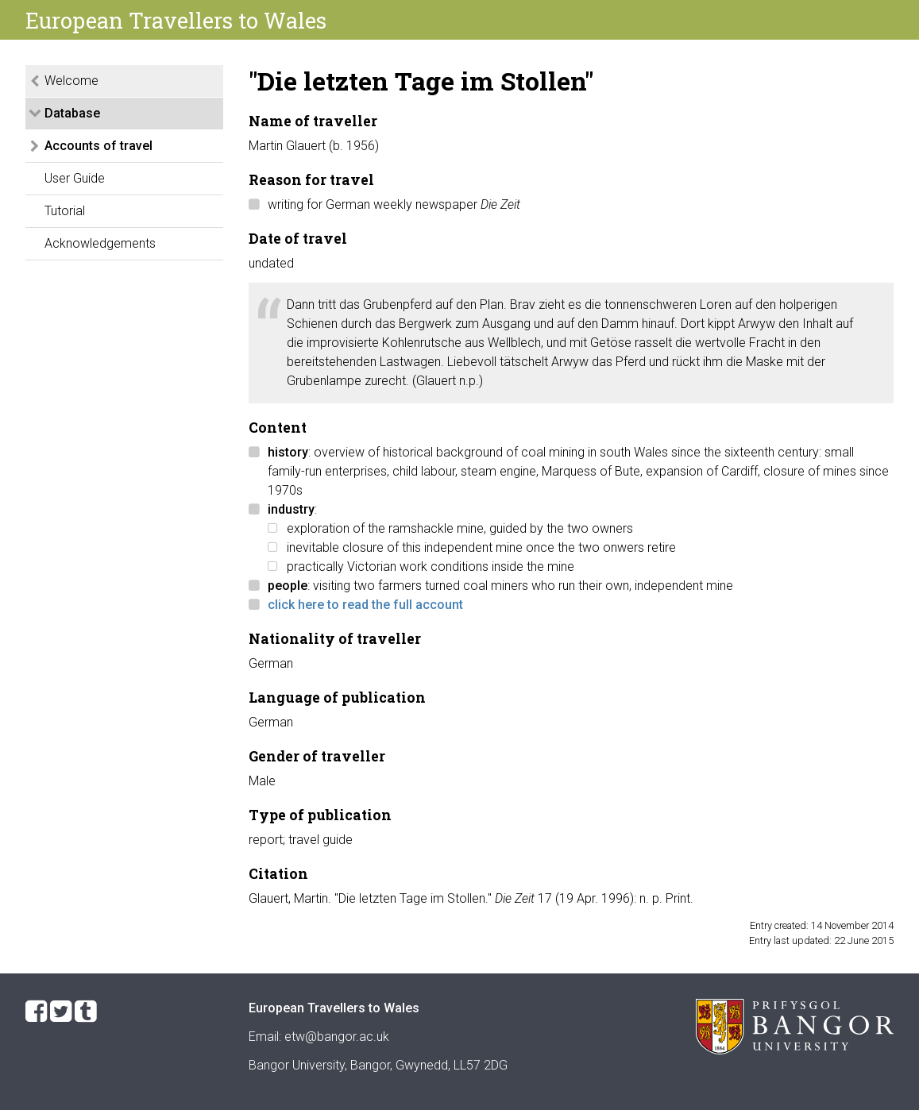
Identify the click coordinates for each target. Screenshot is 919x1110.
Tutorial (64, 210)
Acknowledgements (100, 243)
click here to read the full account (365, 604)
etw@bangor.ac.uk (336, 1036)
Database (72, 113)
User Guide (74, 178)
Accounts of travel (98, 145)
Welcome (71, 80)
